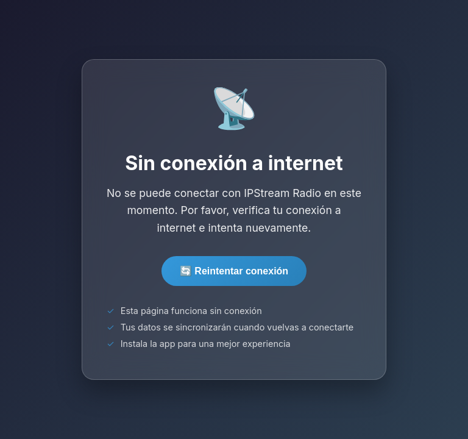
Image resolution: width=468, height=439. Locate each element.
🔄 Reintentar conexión (234, 271)
